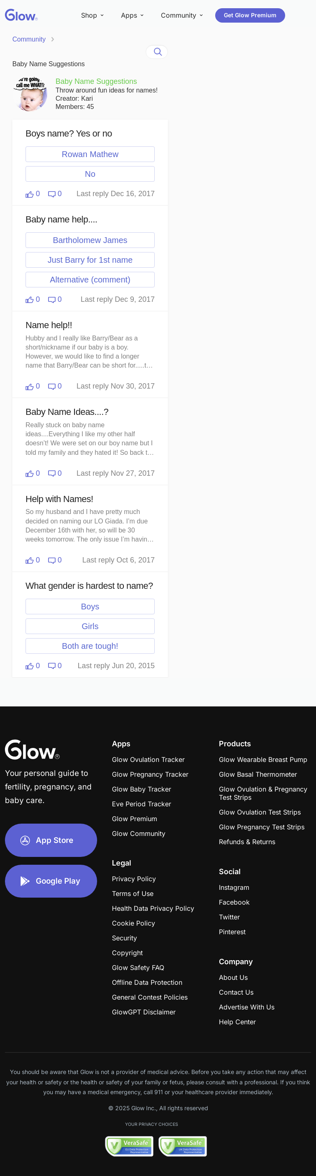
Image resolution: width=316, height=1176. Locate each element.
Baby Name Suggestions (48, 63)
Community (29, 39)
